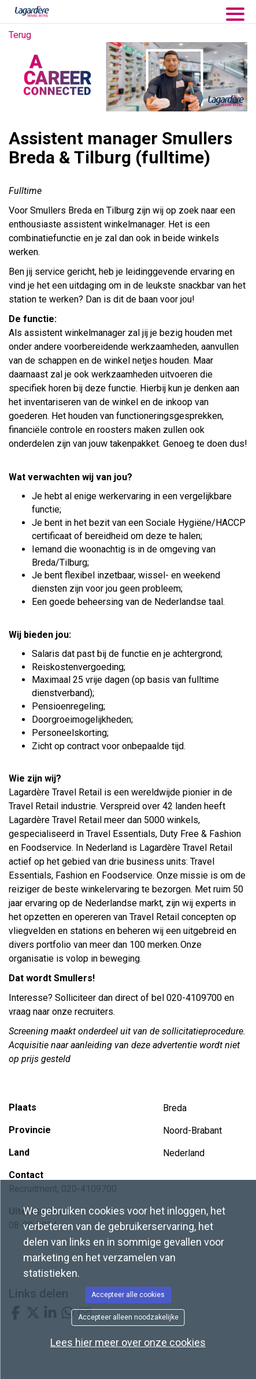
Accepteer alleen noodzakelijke (128, 1317)
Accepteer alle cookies (128, 1295)
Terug (20, 34)
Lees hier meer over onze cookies (128, 1342)
